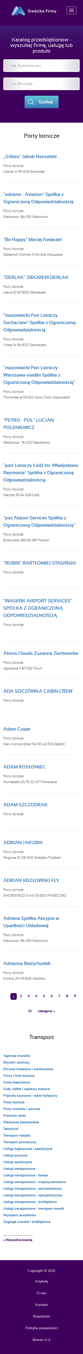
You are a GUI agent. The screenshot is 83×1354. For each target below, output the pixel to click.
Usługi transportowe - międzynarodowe (34, 1182)
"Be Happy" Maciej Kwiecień (32, 239)
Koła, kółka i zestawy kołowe (26, 1089)
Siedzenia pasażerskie (21, 1122)
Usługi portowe (15, 1155)
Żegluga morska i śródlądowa (26, 1222)
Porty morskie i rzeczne (21, 1109)
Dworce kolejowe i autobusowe (28, 1069)
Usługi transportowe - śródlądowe (30, 1202)
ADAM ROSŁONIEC (24, 767)
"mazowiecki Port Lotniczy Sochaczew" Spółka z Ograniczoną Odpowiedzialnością (39, 323)
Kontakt (41, 1305)
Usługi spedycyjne (17, 1162)
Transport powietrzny (19, 1142)
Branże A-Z (41, 1340)
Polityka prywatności (41, 1328)
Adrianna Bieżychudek (26, 963)
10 (30, 1011)
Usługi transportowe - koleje (25, 1175)
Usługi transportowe (19, 1169)
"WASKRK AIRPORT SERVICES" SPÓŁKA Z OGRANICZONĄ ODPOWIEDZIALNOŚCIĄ (37, 608)
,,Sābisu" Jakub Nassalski (30, 156)
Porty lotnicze (13, 166)
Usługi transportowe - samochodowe (32, 1189)
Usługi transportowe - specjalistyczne (32, 1195)
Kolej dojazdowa (16, 1082)
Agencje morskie (16, 1056)
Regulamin (41, 1316)
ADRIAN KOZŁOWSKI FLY (31, 880)
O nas (41, 1293)
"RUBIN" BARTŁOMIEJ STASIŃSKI (39, 563)
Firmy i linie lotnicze (19, 1076)
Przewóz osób (14, 1116)
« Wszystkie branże (17, 1240)
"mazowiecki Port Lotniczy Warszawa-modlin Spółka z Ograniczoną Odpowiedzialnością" (39, 375)
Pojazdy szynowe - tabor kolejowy (30, 1096)
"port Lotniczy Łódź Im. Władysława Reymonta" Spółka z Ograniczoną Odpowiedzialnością (40, 473)
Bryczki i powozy (16, 1062)
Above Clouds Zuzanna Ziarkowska (40, 653)
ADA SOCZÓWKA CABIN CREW (37, 691)
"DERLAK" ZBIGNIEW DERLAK (36, 277)
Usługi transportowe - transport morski (33, 1209)
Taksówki (10, 1129)
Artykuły (41, 1281)
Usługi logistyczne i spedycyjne (27, 1149)
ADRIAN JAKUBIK (23, 842)
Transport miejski (16, 1135)
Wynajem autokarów (19, 1215)
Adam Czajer (16, 729)
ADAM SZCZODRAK (25, 804)
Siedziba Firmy (41, 11)
